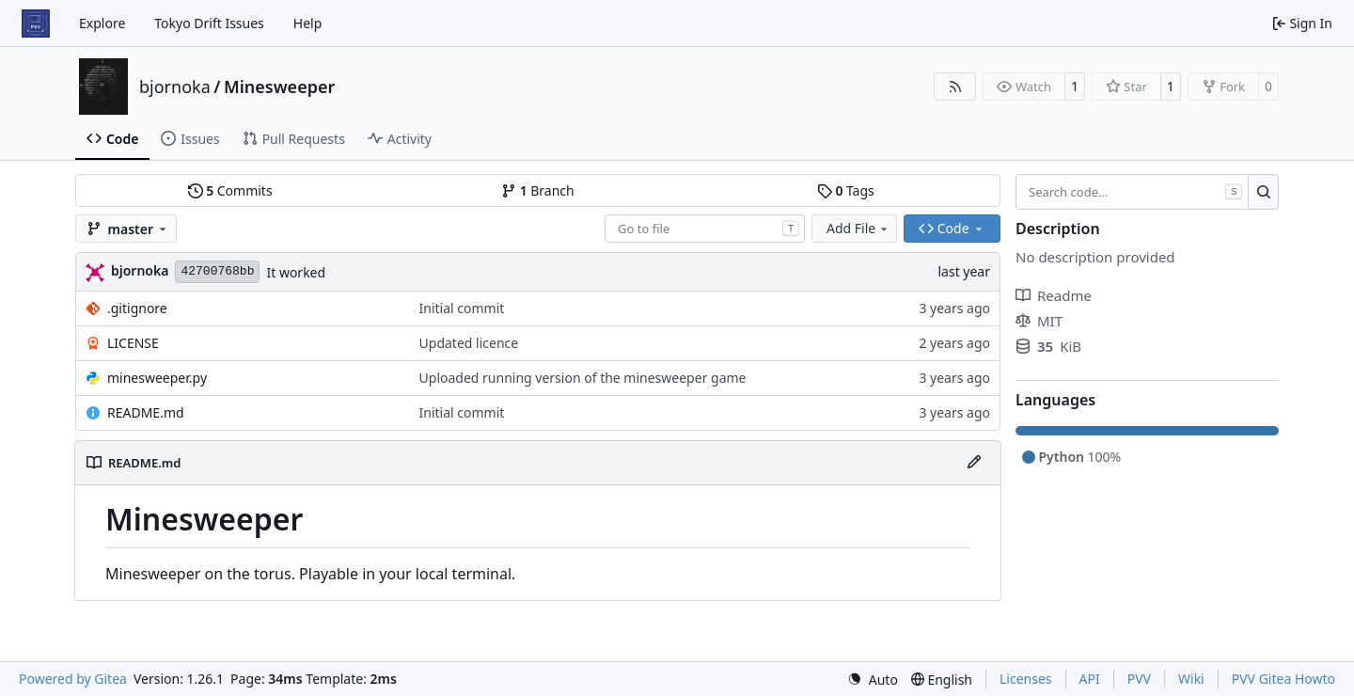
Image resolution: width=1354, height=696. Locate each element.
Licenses (1026, 679)
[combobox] (705, 228)
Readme (1054, 295)
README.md (145, 412)
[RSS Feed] (955, 86)
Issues (190, 139)
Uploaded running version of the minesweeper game (583, 378)
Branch (538, 190)
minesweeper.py (157, 378)
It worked (295, 272)
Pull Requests (294, 139)
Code (112, 139)
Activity (400, 139)
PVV (1139, 679)
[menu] (872, 679)
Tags (845, 190)
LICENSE (133, 343)
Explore (102, 23)
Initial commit (462, 308)
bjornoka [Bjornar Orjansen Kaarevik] (139, 270)
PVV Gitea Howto (1283, 679)
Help (308, 23)
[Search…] (1263, 192)
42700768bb (217, 271)
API (1089, 679)
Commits (230, 190)
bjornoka (175, 86)
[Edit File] (974, 463)
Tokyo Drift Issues (209, 23)
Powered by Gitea (73, 679)
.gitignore (137, 308)
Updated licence (469, 343)
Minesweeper (279, 86)
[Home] (35, 23)
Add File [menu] (858, 228)
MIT (1039, 320)
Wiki (1191, 679)
